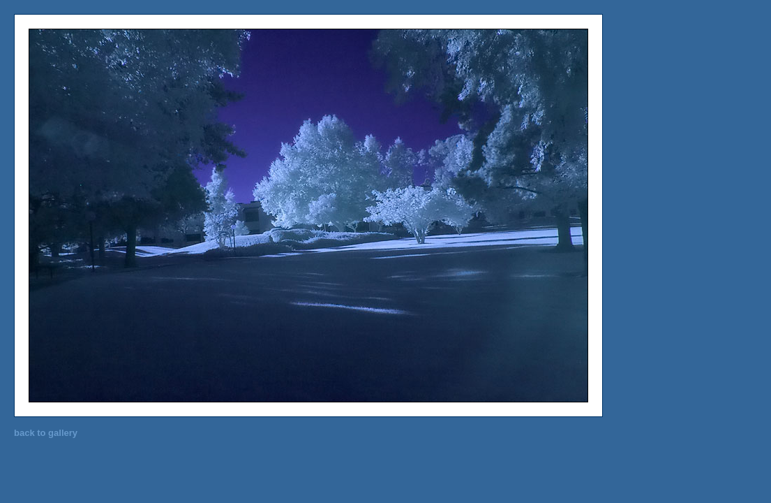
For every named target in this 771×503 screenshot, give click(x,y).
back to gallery (45, 433)
